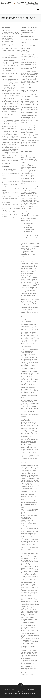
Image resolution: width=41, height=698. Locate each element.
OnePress (28, 689)
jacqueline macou (10, 177)
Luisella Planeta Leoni (12, 192)
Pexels (8, 171)
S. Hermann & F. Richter (12, 204)
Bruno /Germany (10, 184)
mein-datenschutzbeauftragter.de (28, 674)
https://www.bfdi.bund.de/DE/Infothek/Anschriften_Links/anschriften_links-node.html (30, 120)
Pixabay (14, 171)
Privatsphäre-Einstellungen (12, 694)
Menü (37, 10)
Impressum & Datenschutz (29, 694)
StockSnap (9, 198)
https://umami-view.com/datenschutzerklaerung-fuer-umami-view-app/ (30, 547)
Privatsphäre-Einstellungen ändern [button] (30, 455)
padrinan (8, 218)
